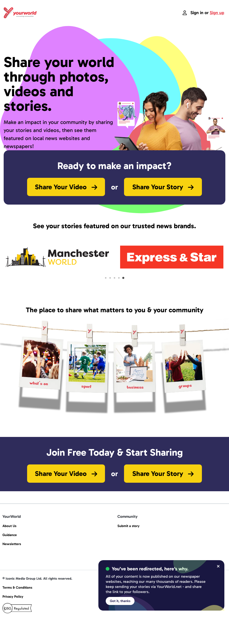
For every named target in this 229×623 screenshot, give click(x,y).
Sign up (217, 12)
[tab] (105, 278)
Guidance (9, 535)
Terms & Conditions (17, 587)
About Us (9, 526)
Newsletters (11, 544)
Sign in (196, 12)
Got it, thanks (120, 601)
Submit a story (128, 526)
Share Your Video (66, 187)
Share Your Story (163, 187)
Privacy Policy (12, 597)
